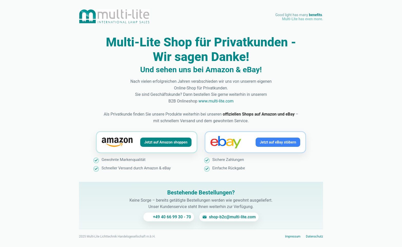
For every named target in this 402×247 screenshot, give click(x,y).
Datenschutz (314, 236)
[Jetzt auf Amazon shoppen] (146, 142)
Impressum (292, 236)
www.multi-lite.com (216, 101)
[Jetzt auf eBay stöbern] (255, 142)
